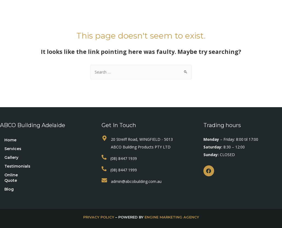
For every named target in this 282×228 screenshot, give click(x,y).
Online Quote (187, 13)
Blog (215, 13)
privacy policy (98, 217)
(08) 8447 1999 (123, 170)
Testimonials (151, 13)
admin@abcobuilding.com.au (136, 181)
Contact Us (141, 24)
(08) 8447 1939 (123, 158)
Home (66, 13)
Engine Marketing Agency (172, 217)
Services (92, 13)
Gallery (120, 13)
